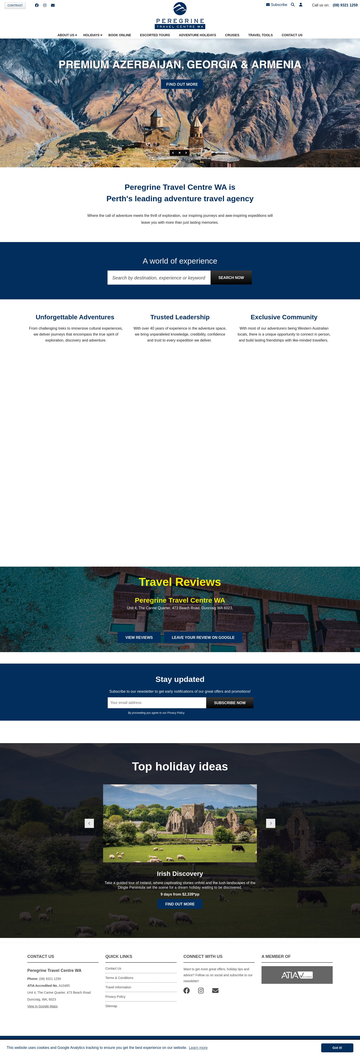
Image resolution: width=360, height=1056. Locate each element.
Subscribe (276, 5)
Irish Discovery (180, 873)
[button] (300, 5)
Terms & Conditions (119, 978)
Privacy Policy (175, 712)
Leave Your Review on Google (203, 638)
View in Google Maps (42, 1006)
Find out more (180, 904)
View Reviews (139, 638)
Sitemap (111, 1006)
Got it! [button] (337, 1048)
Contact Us (113, 968)
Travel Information (118, 987)
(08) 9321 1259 (345, 5)
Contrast (15, 5)
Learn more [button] (198, 1048)
